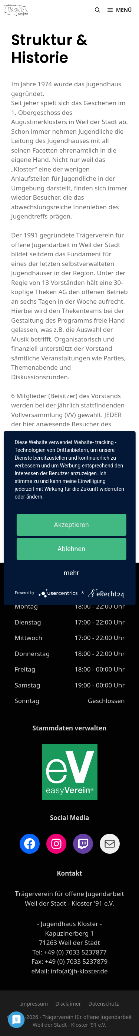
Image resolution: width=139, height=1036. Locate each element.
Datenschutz (104, 1003)
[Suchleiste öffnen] (97, 10)
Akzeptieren (71, 525)
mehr (71, 573)
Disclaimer (68, 1003)
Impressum (34, 1003)
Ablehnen (71, 549)
